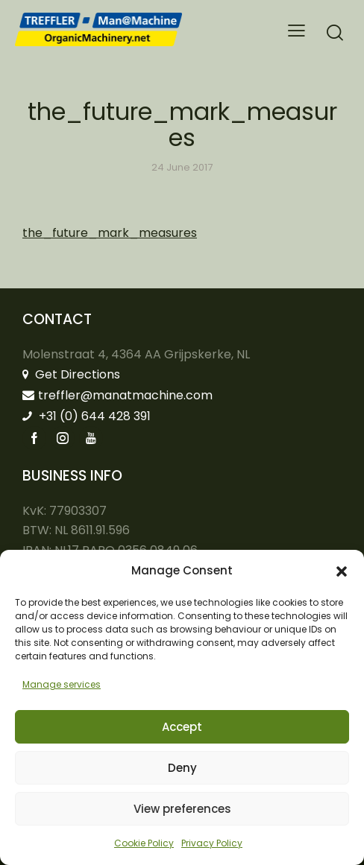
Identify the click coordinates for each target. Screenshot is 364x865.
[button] (341, 571)
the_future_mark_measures (109, 232)
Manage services (61, 684)
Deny (182, 768)
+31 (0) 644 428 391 (86, 416)
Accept (182, 727)
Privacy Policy (211, 843)
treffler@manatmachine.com (117, 395)
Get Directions (71, 374)
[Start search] (335, 32)
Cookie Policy (144, 843)
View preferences (182, 809)
